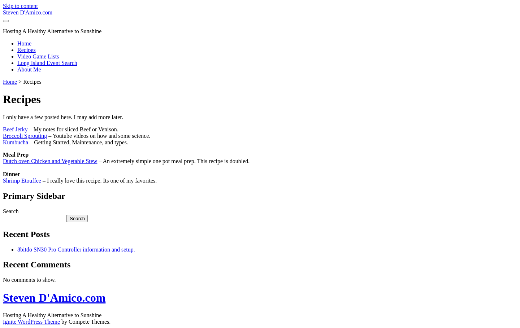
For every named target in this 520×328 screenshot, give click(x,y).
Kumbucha (15, 142)
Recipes (26, 50)
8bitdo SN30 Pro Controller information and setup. (76, 249)
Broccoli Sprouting (25, 136)
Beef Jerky (15, 129)
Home (24, 43)
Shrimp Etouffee (22, 181)
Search (11, 211)
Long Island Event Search (47, 63)
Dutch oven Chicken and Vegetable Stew (50, 161)
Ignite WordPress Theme (31, 322)
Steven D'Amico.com (27, 12)
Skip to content (20, 6)
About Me (29, 69)
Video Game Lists (38, 56)
